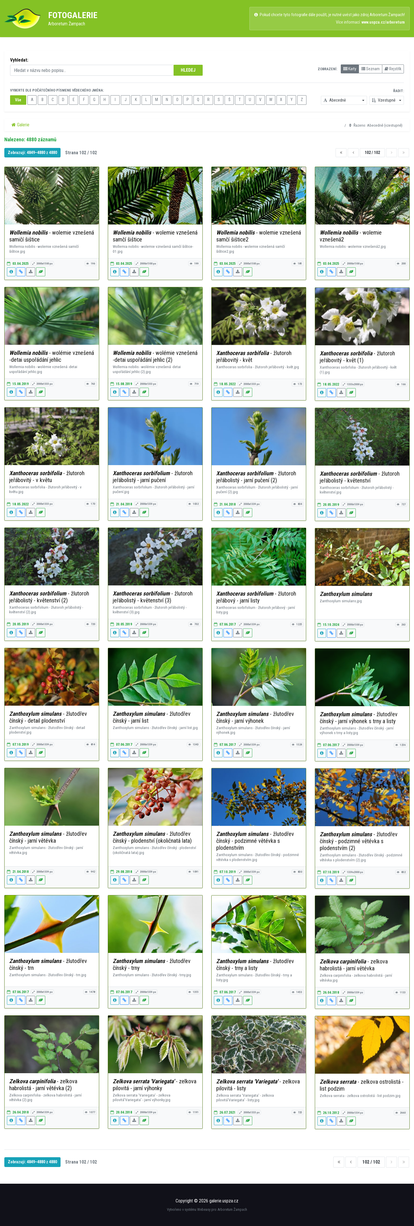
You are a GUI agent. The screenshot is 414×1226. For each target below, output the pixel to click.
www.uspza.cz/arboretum (383, 22)
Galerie (20, 124)
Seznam (370, 68)
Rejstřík (393, 68)
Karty (349, 68)
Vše (18, 100)
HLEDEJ (188, 70)
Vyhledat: (19, 60)
